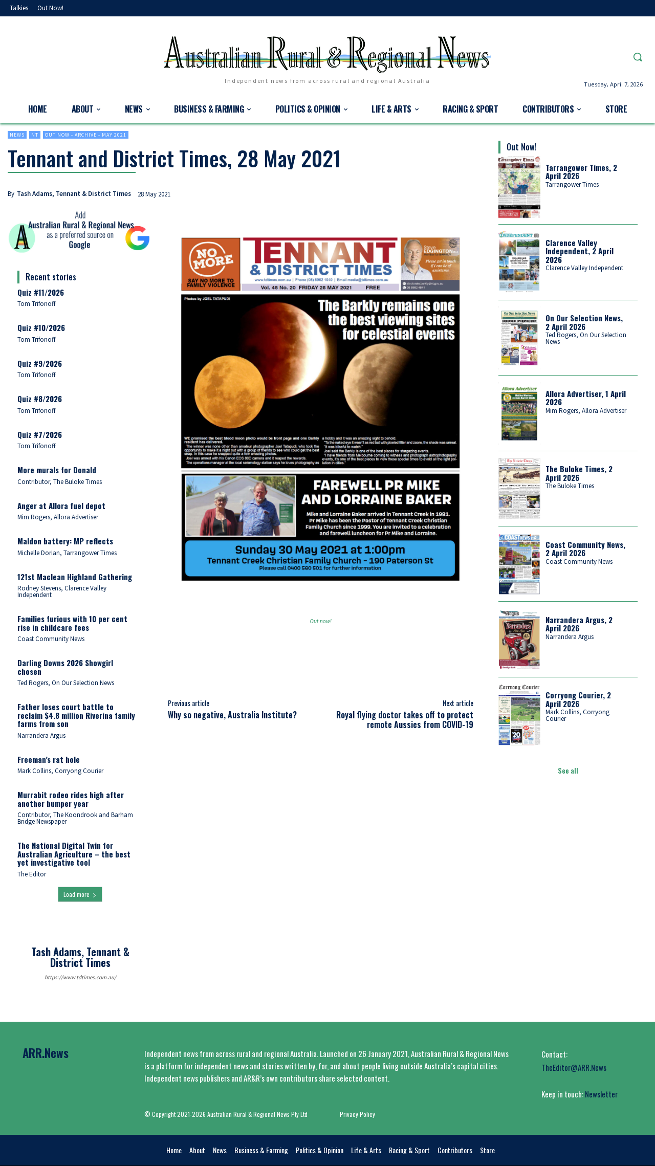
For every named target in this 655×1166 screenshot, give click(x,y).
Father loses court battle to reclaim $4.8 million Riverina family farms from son (76, 715)
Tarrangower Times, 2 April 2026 (581, 172)
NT (34, 135)
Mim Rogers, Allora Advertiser (57, 517)
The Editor (31, 874)
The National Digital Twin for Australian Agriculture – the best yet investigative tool (73, 854)
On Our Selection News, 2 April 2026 (584, 322)
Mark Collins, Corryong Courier (60, 770)
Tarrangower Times (572, 184)
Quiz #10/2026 (41, 327)
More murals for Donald (56, 469)
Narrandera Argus (41, 735)
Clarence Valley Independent (584, 267)
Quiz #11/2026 (40, 292)
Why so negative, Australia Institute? (232, 715)
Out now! (321, 621)
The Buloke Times (569, 485)
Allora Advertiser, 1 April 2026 (585, 398)
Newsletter (601, 1093)
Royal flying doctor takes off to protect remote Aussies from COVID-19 (404, 720)
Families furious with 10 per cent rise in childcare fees (72, 623)
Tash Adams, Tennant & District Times (74, 193)
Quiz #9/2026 (39, 363)
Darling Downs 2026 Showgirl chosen (65, 667)
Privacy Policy (357, 1114)
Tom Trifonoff (36, 303)
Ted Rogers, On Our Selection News (65, 682)
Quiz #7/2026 (39, 434)
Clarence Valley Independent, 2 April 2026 (579, 251)
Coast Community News (50, 638)
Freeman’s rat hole (48, 759)
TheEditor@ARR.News (573, 1067)
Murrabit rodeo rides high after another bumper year (70, 799)
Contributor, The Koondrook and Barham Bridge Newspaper (75, 818)
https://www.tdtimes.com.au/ (80, 977)
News (17, 135)
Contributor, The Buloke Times (59, 481)
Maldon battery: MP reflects (65, 540)
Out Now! (521, 147)
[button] (637, 57)
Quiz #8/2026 (39, 398)
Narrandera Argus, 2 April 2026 (579, 624)
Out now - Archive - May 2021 (85, 135)
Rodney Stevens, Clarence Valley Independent (61, 591)
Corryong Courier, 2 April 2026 (578, 699)
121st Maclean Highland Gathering (74, 576)
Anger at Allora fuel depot (61, 505)
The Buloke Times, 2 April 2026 (579, 473)
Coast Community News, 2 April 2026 (585, 549)
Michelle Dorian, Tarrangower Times (67, 552)
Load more (80, 894)
